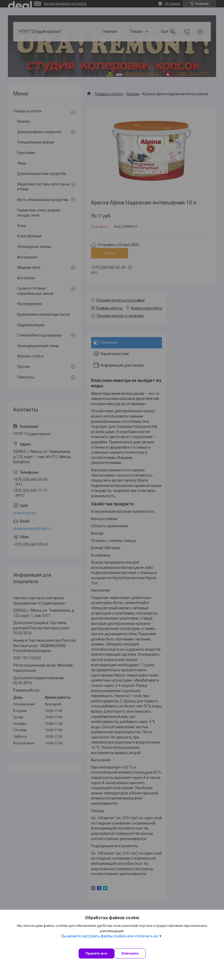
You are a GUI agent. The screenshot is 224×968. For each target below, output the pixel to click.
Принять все (96, 953)
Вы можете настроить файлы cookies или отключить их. (110, 936)
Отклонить (130, 953)
